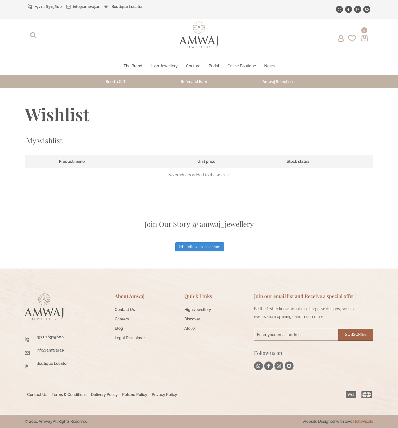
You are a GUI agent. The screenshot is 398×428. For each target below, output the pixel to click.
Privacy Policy (164, 394)
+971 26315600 (48, 6)
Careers (122, 319)
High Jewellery (164, 66)
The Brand (133, 66)
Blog (119, 328)
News (269, 66)
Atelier (190, 328)
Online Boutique (241, 66)
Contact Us (125, 309)
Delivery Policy (104, 394)
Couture (193, 66)
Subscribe (355, 334)
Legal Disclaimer (130, 338)
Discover (192, 319)
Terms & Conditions (69, 394)
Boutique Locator (127, 6)
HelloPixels (363, 421)
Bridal (214, 66)
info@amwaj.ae (86, 6)
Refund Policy (134, 394)
